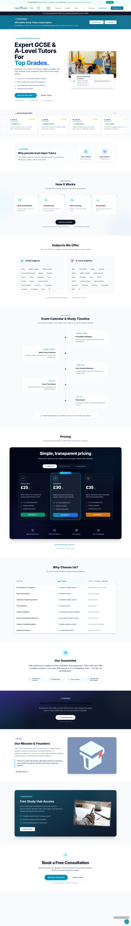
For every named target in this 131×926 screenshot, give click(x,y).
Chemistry (50, 273)
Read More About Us (22, 771)
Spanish (23, 281)
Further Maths (83, 269)
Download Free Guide (65, 717)
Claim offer (109, 2)
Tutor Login (91, 8)
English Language (34, 269)
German (32, 281)
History (32, 277)
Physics (23, 277)
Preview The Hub (27, 829)
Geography (40, 277)
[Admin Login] (84, 8)
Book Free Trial (117, 8)
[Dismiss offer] (116, 2)
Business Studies (26, 285)
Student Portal (103, 8)
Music (43, 289)
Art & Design (34, 289)
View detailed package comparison (65, 544)
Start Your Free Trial (25, 95)
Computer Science (43, 281)
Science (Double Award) (28, 273)
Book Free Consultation (65, 222)
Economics (38, 285)
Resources (58, 8)
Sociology (24, 289)
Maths (23, 269)
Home (31, 8)
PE (49, 289)
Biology (41, 273)
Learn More (110, 22)
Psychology (48, 285)
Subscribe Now (96, 22)
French (49, 277)
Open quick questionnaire (103, 81)
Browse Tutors (46, 95)
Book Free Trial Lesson (56, 877)
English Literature (47, 269)
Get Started (33, 515)
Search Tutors (78, 877)
